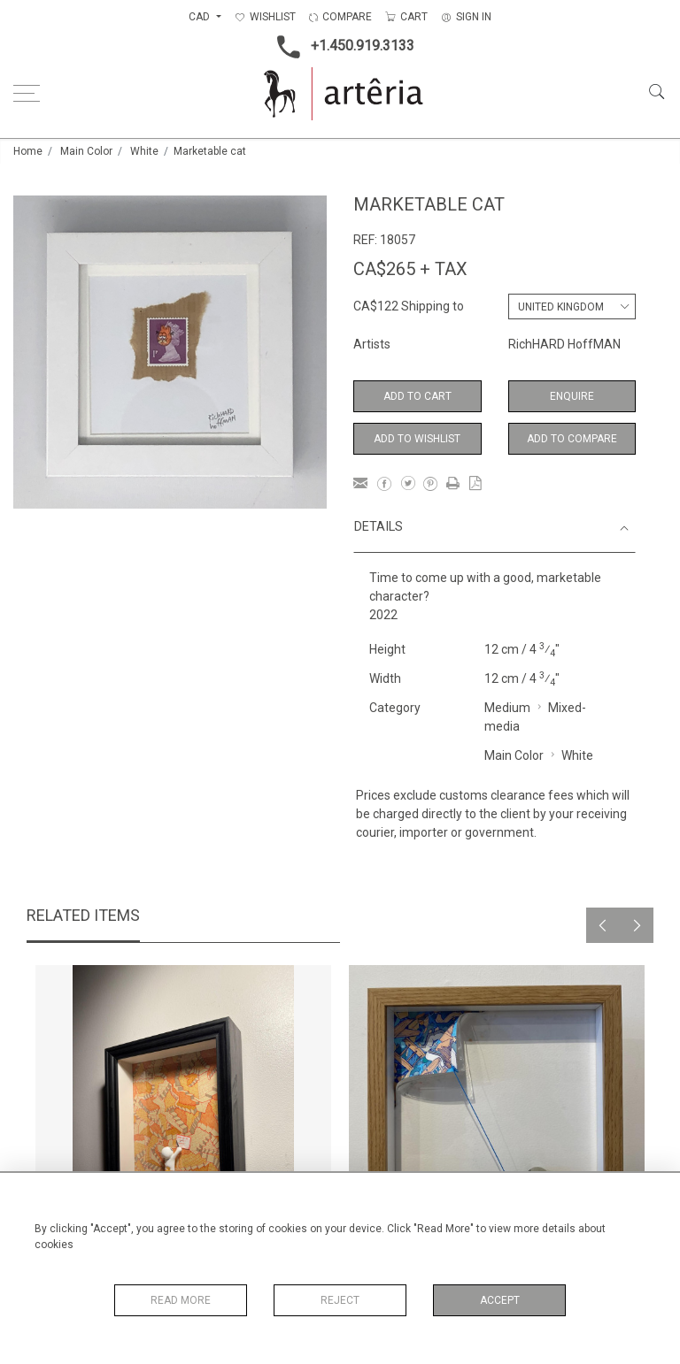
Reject (340, 1300)
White (144, 151)
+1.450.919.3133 (340, 46)
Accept (500, 1300)
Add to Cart (417, 396)
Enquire (572, 396)
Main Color (86, 151)
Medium (507, 708)
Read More (181, 1300)
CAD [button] (200, 17)
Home (27, 151)
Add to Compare (572, 439)
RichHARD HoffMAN (564, 344)
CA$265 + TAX (410, 269)
